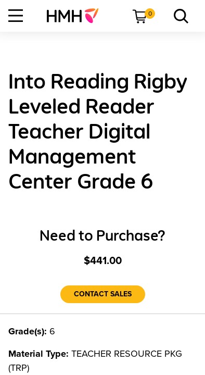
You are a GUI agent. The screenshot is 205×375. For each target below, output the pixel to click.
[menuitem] (77, 15)
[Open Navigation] (15, 15)
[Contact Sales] (102, 294)
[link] (77, 16)
